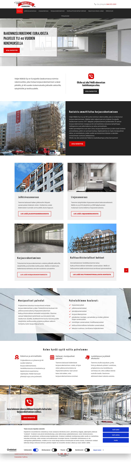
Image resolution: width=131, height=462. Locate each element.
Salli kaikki (115, 438)
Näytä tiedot (97, 458)
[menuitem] (19, 10)
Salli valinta (116, 443)
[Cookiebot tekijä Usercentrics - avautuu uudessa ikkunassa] (12, 458)
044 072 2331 (111, 4)
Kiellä (116, 448)
